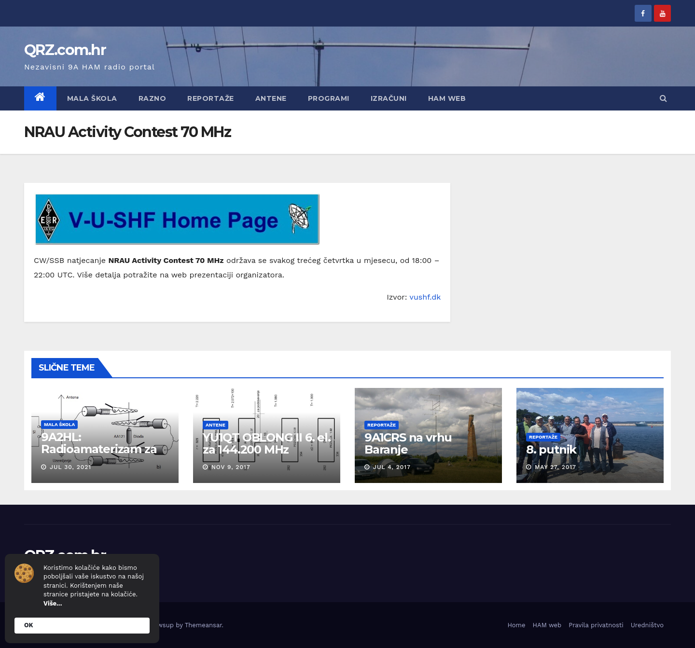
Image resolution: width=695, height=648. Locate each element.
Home (516, 625)
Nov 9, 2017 (230, 467)
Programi (328, 98)
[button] (663, 98)
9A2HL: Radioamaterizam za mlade (99, 449)
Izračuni (389, 98)
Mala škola (92, 98)
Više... (52, 603)
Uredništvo (647, 625)
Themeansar (203, 625)
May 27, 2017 (555, 467)
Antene (271, 98)
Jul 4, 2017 (392, 467)
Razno (153, 98)
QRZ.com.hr (65, 50)
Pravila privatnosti (596, 625)
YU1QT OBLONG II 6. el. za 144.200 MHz (267, 443)
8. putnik (551, 449)
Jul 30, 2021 (70, 467)
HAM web (447, 98)
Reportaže (210, 98)
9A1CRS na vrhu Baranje (408, 443)
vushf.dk (425, 297)
